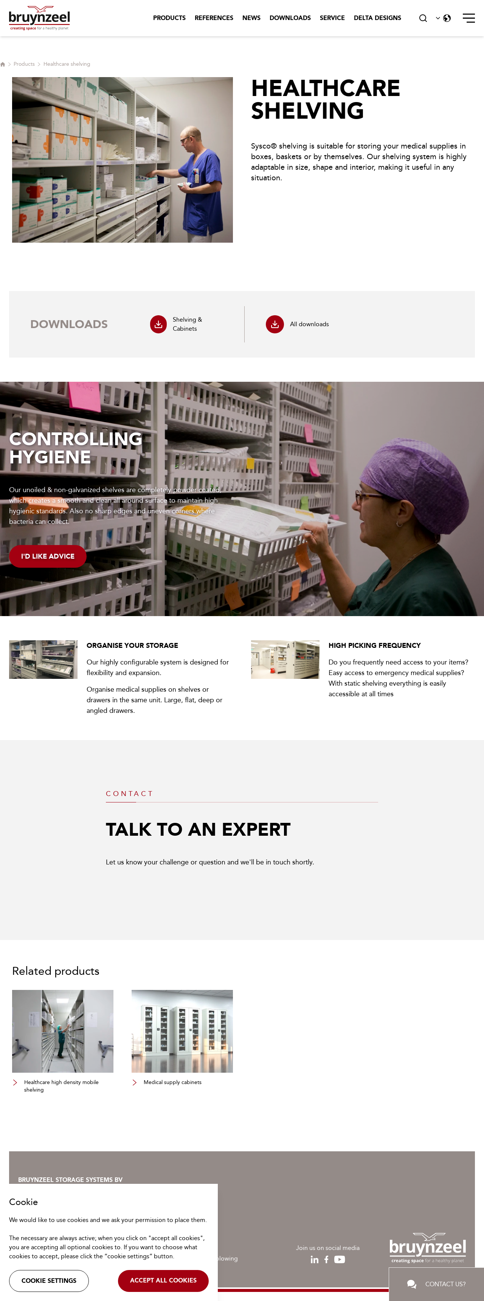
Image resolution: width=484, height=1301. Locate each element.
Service (332, 18)
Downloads (290, 18)
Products (169, 18)
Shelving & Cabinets (176, 324)
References (214, 18)
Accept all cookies (163, 1280)
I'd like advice (47, 556)
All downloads (297, 324)
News (251, 18)
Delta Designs (377, 18)
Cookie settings (49, 1280)
